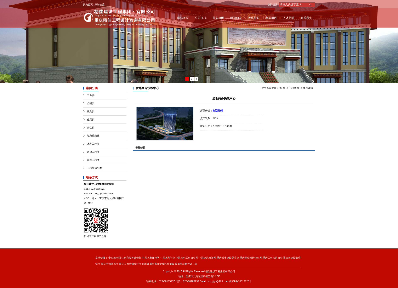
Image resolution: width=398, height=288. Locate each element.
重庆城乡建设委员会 (228, 257)
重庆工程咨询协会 (273, 257)
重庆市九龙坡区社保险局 (163, 264)
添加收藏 (99, 4)
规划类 (91, 111)
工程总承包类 (94, 168)
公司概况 (200, 17)
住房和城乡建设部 (131, 257)
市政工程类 (93, 151)
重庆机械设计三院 (187, 264)
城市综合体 (93, 135)
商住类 (91, 127)
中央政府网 (114, 257)
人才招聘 (289, 17)
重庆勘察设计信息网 (251, 257)
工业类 (91, 95)
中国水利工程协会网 (187, 257)
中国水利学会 (167, 257)
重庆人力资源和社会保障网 (134, 264)
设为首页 (88, 4)
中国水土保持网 (150, 257)
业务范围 (218, 17)
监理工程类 (93, 160)
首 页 (282, 88)
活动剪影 (253, 17)
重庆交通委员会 (109, 264)
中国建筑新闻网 (207, 257)
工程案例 (294, 88)
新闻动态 (236, 17)
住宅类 (91, 119)
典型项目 (271, 17)
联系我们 (306, 17)
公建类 (91, 103)
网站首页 (183, 17)
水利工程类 (93, 143)
